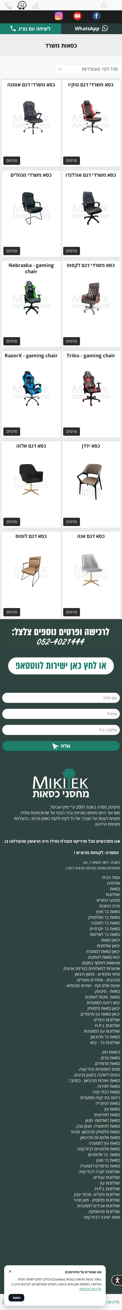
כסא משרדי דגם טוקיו (90, 84)
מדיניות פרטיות (107, 1302)
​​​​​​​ (61, 666)
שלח (61, 746)
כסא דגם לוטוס (31, 536)
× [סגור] (10, 1271)
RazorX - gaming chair (31, 355)
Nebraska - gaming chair (31, 268)
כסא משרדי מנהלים (31, 175)
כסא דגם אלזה (31, 445)
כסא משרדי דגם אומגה (31, 84)
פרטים (71, 160)
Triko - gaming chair (91, 355)
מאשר (16, 1298)
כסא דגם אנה (91, 536)
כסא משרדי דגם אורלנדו (91, 175)
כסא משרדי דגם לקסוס (91, 265)
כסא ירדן (91, 445)
